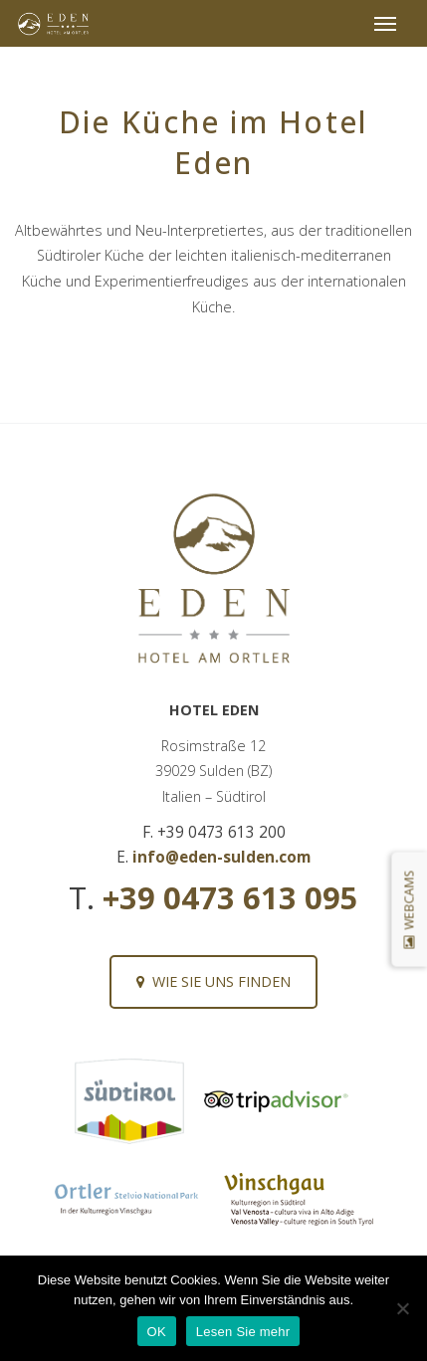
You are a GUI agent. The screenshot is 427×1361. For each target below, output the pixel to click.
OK (156, 1331)
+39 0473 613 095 (230, 897)
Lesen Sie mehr (243, 1331)
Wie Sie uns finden (213, 981)
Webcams (408, 909)
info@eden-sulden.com (221, 857)
